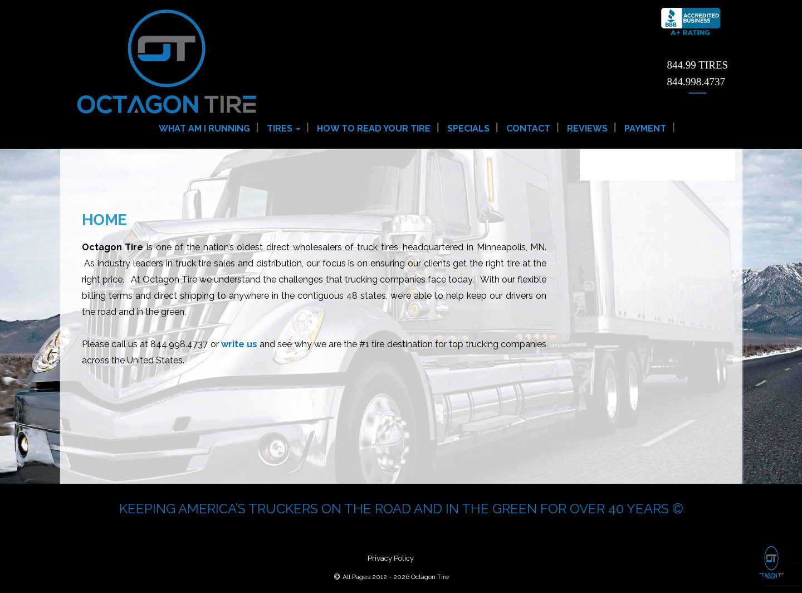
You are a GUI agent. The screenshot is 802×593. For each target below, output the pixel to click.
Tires (283, 128)
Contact (528, 128)
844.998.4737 (696, 82)
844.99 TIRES (697, 65)
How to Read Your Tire (374, 128)
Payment (645, 128)
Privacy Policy (391, 558)
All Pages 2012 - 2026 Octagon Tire (396, 577)
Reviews (587, 128)
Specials (468, 128)
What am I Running (204, 128)
